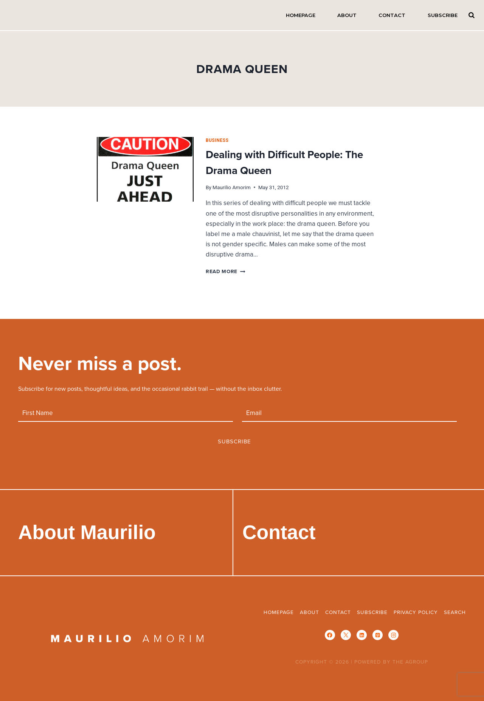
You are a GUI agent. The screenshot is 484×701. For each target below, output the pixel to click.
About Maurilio (87, 532)
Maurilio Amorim (232, 187)
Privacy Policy (416, 612)
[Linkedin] (362, 635)
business (217, 140)
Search (471, 15)
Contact (392, 15)
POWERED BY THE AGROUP (391, 661)
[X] (346, 635)
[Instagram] (393, 635)
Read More (225, 271)
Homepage (300, 15)
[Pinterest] (377, 635)
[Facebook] (330, 635)
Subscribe (443, 15)
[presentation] (145, 169)
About (347, 15)
